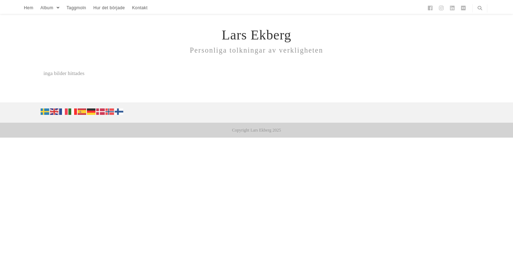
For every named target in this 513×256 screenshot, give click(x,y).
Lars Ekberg (256, 34)
